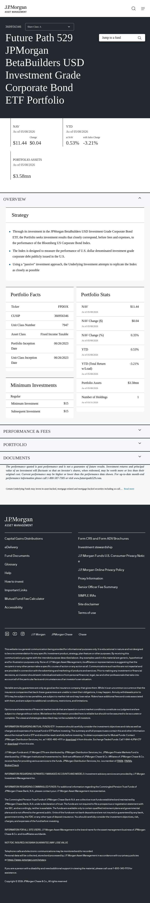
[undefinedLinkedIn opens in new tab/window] (7, 635)
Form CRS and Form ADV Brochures (103, 538)
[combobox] (49, 26)
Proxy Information (90, 578)
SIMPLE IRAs (87, 595)
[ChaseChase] (83, 634)
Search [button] (132, 7)
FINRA (120, 761)
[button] (139, 38)
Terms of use (87, 612)
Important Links (16, 590)
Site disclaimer (88, 604)
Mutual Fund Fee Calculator (24, 598)
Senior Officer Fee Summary (98, 587)
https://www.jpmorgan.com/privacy (26, 860)
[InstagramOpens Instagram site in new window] (22, 635)
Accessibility (14, 607)
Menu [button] (141, 8)
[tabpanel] (75, 316)
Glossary (11, 564)
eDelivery (11, 547)
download (71, 739)
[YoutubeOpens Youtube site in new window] (14, 635)
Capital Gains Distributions (24, 538)
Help (8, 573)
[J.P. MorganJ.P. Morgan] (38, 634)
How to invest (14, 581)
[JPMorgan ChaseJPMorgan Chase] (62, 634)
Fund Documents (17, 555)
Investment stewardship (95, 547)
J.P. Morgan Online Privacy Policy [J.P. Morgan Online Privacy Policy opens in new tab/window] (101, 569)
